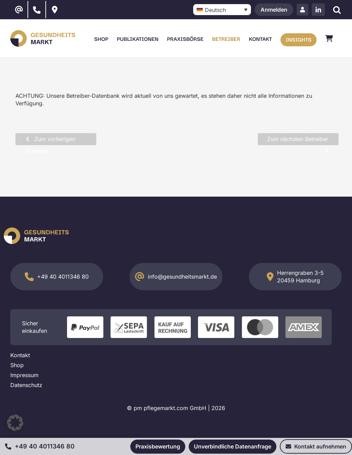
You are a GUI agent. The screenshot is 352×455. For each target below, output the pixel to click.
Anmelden (274, 9)
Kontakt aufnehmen (316, 446)
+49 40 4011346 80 (63, 276)
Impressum (24, 375)
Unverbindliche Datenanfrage (232, 446)
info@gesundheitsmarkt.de (182, 276)
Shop (17, 365)
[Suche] (337, 9)
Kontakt (20, 355)
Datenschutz (26, 385)
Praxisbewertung (157, 446)
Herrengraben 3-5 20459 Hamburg (300, 276)
